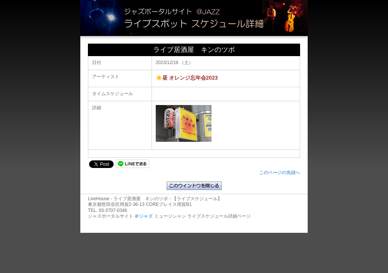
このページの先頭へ (279, 172)
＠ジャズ (144, 216)
